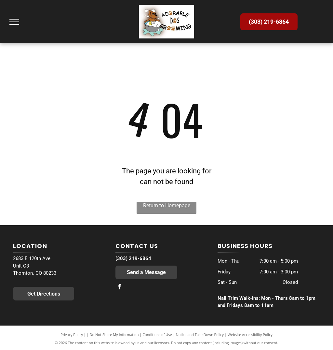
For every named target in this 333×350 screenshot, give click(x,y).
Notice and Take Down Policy (200, 334)
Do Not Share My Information (114, 334)
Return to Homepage (166, 205)
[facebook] (119, 288)
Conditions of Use (157, 334)
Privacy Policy (71, 334)
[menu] (14, 21)
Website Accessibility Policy (250, 334)
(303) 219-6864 (133, 258)
